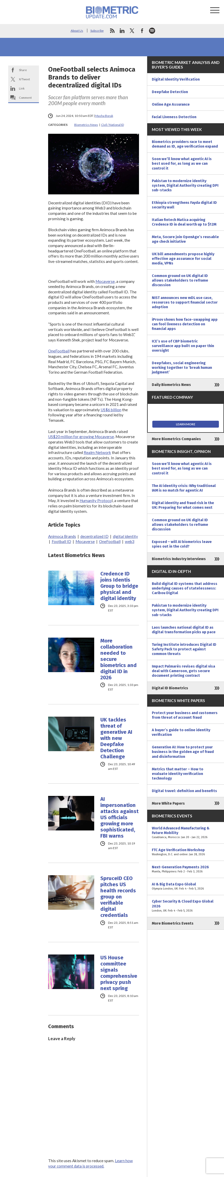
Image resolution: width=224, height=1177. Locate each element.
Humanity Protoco (96, 500)
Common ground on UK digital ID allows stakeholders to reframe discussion (180, 280)
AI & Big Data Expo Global (185, 886)
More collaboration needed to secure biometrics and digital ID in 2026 (118, 659)
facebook (142, 30)
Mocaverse (105, 281)
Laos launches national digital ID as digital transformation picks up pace (184, 629)
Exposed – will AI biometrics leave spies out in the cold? (182, 544)
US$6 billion (111, 409)
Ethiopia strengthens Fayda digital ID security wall (184, 204)
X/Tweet (24, 79)
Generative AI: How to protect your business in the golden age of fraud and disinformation (183, 752)
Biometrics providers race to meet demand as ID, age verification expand (185, 144)
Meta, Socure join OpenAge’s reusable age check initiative (185, 239)
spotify (152, 30)
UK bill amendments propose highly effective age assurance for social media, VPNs (183, 258)
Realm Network (97, 452)
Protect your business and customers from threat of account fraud (185, 715)
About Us (77, 30)
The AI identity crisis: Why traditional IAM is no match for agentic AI (184, 488)
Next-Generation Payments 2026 (185, 869)
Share (23, 70)
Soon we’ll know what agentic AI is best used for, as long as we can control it (182, 163)
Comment (25, 97)
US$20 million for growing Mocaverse (81, 436)
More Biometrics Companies (176, 439)
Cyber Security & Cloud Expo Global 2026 (185, 906)
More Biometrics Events (173, 923)
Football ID (61, 541)
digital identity (125, 536)
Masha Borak (104, 116)
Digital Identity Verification (176, 79)
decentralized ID (94, 536)
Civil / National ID (112, 125)
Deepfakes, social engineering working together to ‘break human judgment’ (182, 367)
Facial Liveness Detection (174, 117)
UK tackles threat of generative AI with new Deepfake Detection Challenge (116, 738)
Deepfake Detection (170, 92)
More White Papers (168, 803)
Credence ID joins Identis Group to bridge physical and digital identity (119, 586)
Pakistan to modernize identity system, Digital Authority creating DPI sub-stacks (185, 185)
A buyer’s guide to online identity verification (181, 732)
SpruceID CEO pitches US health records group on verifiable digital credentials (118, 896)
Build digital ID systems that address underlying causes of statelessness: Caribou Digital (184, 588)
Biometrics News (86, 125)
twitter (132, 30)
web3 (129, 541)
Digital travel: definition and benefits (184, 791)
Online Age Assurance (171, 104)
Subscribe (97, 30)
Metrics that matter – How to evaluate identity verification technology (177, 774)
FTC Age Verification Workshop (185, 852)
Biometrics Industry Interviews (179, 559)
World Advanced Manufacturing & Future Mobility (185, 833)
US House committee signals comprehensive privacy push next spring (118, 972)
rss (112, 30)
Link (22, 88)
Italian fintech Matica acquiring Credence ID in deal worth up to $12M (184, 222)
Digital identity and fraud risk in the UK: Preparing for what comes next (183, 505)
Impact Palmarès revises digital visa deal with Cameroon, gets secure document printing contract (183, 671)
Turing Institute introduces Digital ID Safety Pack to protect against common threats (184, 649)
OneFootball (59, 351)
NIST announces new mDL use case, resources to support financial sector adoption (185, 302)
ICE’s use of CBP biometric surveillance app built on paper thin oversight (183, 346)
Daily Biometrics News (171, 384)
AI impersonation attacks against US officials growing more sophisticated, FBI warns (119, 817)
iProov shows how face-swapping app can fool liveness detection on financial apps (185, 324)
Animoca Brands (62, 536)
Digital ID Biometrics (170, 688)
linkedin (122, 30)
